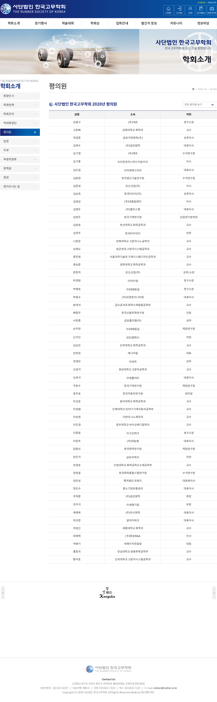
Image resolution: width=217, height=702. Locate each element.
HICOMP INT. (148, 692)
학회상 (94, 23)
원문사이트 (211, 13)
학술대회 (68, 23)
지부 (6, 150)
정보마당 (203, 23)
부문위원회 (10, 159)
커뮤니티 (176, 23)
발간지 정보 (149, 23)
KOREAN (201, 2)
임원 (6, 141)
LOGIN (179, 13)
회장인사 (8, 96)
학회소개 (14, 23)
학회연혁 (8, 105)
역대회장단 (10, 123)
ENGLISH (212, 2)
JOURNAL (201, 13)
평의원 (7, 132)
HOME (168, 13)
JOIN (190, 13)
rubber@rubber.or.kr (165, 688)
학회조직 (8, 114)
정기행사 (41, 23)
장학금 (7, 168)
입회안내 (122, 23)
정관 (6, 177)
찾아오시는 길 (11, 186)
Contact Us (108, 679)
